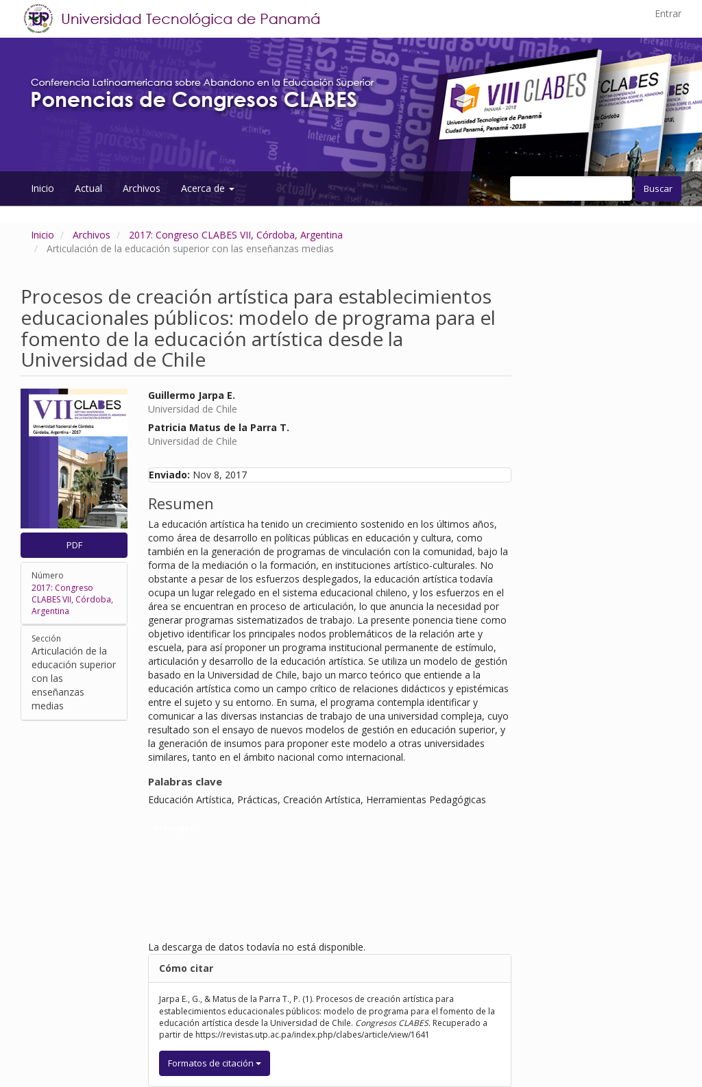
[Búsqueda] (571, 188)
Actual (88, 188)
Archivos (141, 188)
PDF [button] (74, 545)
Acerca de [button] (207, 188)
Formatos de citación (214, 1063)
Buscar (658, 188)
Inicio (42, 188)
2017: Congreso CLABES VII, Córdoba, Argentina (236, 234)
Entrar (668, 13)
